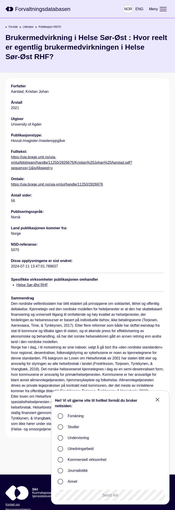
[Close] (157, 399)
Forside (11, 26)
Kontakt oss (12, 504)
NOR (128, 9)
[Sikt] (37, 9)
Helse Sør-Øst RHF (32, 285)
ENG (139, 9)
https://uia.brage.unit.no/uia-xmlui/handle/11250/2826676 (57, 184)
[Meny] (158, 9)
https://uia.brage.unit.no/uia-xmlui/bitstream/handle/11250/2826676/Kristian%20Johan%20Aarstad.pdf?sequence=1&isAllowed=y (71, 162)
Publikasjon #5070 (48, 26)
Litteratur (26, 26)
